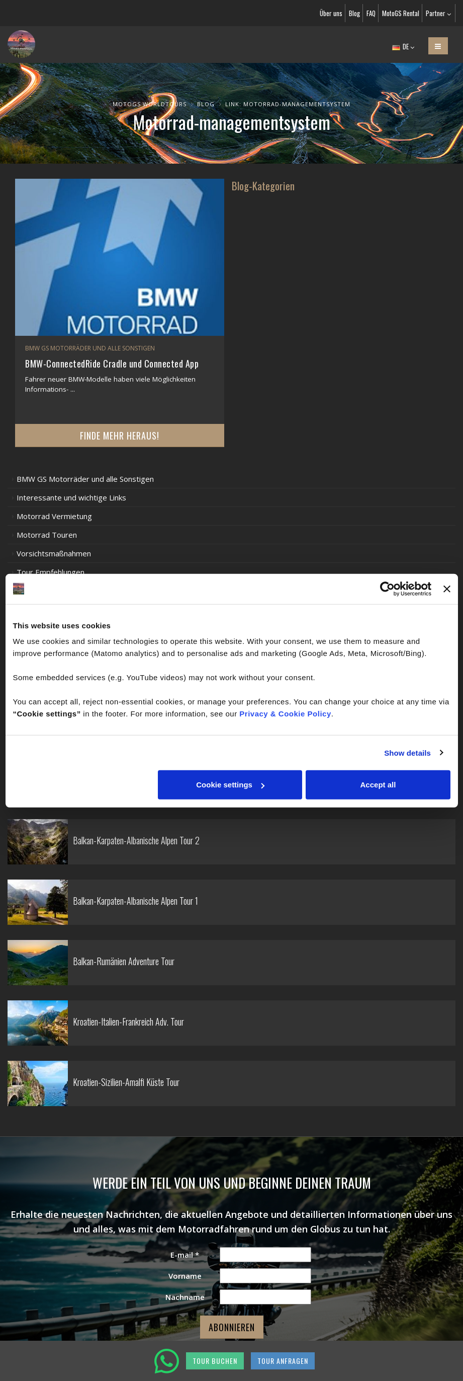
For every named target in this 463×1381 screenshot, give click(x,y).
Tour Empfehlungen (50, 572)
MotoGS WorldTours (150, 104)
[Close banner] (446, 588)
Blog (354, 13)
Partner (438, 13)
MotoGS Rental (400, 13)
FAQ (371, 13)
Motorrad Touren (47, 535)
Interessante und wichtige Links (71, 497)
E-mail (184, 1255)
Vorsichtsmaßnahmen (54, 553)
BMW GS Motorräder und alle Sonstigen (85, 479)
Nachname (185, 1297)
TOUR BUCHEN (215, 1360)
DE (403, 46)
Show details (407, 752)
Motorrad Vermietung (54, 516)
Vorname (185, 1276)
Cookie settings (230, 784)
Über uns (331, 13)
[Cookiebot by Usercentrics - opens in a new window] (387, 588)
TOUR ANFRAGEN (282, 1360)
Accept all (378, 784)
